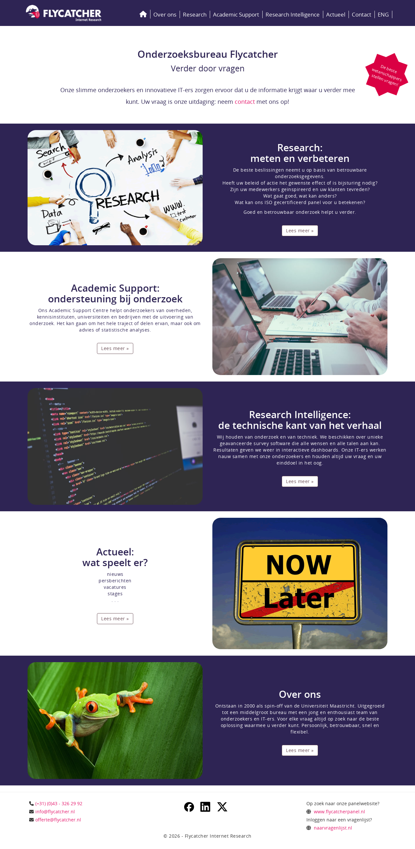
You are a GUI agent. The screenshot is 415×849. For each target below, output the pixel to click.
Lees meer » (300, 230)
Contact (361, 14)
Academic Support (236, 14)
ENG (383, 14)
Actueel (335, 14)
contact (245, 101)
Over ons (164, 14)
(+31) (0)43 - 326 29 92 (58, 803)
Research (195, 14)
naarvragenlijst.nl (333, 828)
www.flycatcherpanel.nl (339, 811)
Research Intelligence (293, 14)
